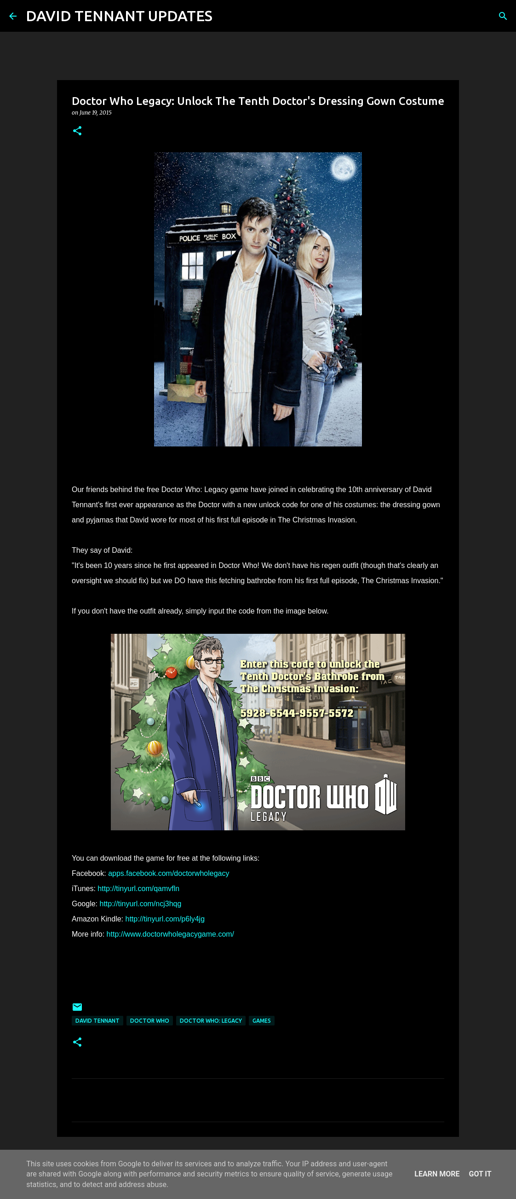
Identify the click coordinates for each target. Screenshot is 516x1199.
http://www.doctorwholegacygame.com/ (170, 934)
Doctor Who (149, 1021)
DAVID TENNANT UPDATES (119, 15)
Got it (480, 1174)
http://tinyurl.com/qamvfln (138, 888)
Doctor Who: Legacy (211, 1021)
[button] (77, 131)
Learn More (436, 1174)
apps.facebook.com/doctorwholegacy (168, 873)
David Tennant (97, 1021)
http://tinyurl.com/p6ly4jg (165, 919)
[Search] (225, 16)
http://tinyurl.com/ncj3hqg (140, 904)
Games (261, 1021)
